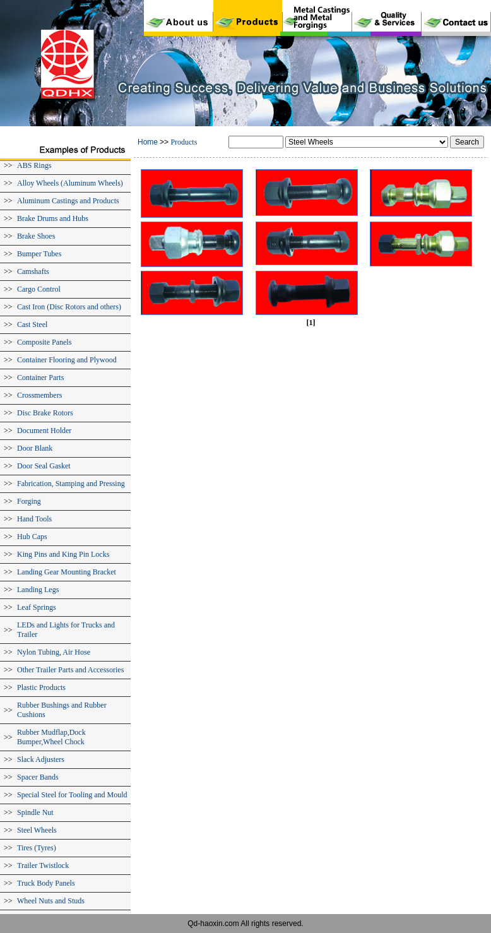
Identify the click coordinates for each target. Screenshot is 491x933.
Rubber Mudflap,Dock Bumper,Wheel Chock (51, 737)
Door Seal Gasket (44, 465)
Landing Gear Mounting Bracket (66, 572)
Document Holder (44, 430)
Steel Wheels (37, 830)
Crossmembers (39, 395)
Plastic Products (41, 687)
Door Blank (34, 448)
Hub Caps (32, 536)
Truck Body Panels (46, 883)
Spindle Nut (35, 812)
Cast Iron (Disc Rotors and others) (69, 306)
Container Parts (40, 377)
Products (183, 142)
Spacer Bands (38, 777)
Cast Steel (32, 324)
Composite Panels (44, 342)
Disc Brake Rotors (45, 412)
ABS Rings (34, 165)
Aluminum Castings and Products (68, 200)
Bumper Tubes (39, 253)
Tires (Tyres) (36, 847)
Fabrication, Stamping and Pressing (71, 483)
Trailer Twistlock (43, 865)
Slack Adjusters (40, 759)
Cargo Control (39, 289)
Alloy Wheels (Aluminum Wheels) (70, 183)
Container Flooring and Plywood (67, 359)
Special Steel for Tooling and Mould (72, 794)
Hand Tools (34, 518)
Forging (29, 501)
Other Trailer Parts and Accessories (70, 669)
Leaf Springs (36, 607)
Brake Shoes (36, 236)
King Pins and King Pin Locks (63, 554)
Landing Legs (38, 589)
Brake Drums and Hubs (52, 218)
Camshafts (33, 271)
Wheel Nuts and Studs (51, 900)
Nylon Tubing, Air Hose (53, 652)
